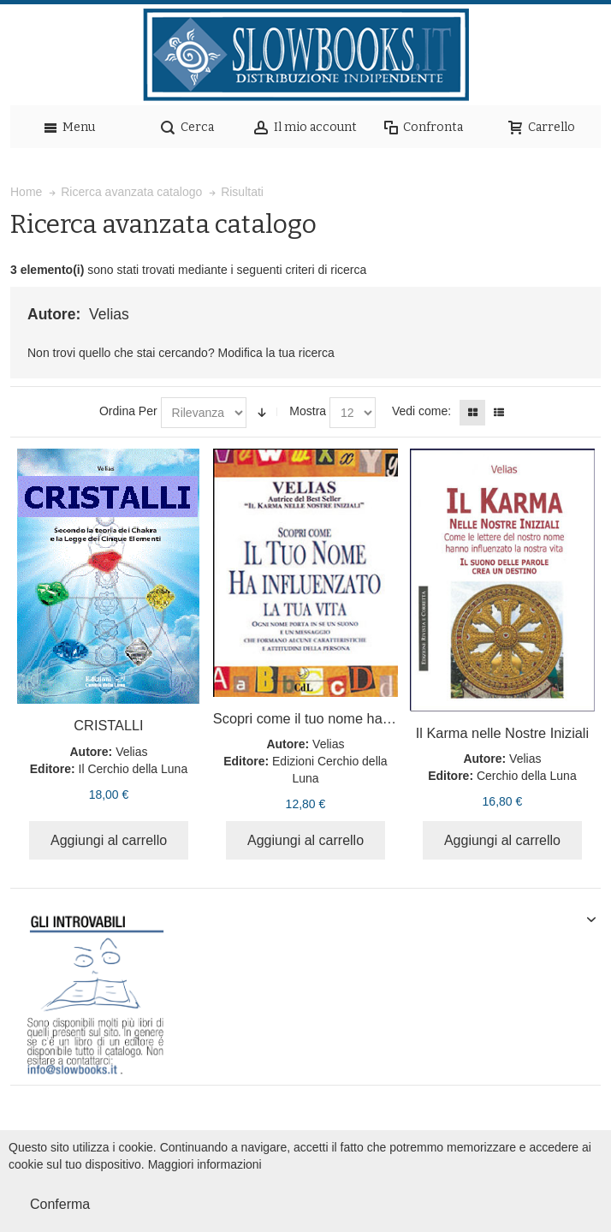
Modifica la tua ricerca (276, 353)
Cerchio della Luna (527, 776)
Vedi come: (421, 411)
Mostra (307, 411)
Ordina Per (128, 411)
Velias (131, 752)
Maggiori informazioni (205, 1164)
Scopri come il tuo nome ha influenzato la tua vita (365, 718)
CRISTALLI (108, 725)
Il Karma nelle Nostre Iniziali (502, 733)
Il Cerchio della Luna (133, 769)
